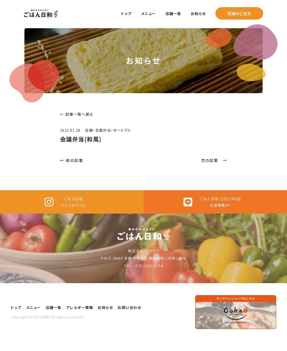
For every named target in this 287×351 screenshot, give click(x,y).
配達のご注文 (239, 13)
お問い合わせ (129, 317)
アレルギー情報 (79, 317)
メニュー (148, 13)
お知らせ (198, 13)
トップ (126, 13)
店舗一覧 (173, 13)
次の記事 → (214, 160)
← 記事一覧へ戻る (76, 114)
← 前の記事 (71, 160)
